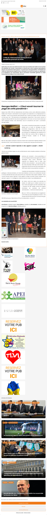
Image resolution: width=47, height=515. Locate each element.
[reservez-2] (23, 326)
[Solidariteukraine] (23, 388)
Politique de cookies (19, 512)
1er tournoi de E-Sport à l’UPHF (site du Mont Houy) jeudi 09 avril (23, 435)
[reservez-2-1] (23, 372)
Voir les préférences (23, 509)
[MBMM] (23, 12)
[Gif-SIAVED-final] (35, 253)
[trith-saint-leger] (23, 280)
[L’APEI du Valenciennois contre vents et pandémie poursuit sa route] (23, 39)
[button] (44, 6)
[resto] (35, 266)
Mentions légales (27, 512)
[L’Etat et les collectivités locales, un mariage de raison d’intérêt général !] (23, 409)
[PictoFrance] (12, 266)
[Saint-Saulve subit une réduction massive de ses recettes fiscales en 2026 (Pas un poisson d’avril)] (23, 449)
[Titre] (1, 3)
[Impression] (23, 295)
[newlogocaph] (23, 19)
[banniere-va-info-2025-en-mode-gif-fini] (23, 26)
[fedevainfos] (23, 342)
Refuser (23, 506)
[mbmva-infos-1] (23, 311)
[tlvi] (23, 357)
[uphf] (12, 253)
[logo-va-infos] (23, 6)
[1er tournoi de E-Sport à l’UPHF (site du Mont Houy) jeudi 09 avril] (23, 429)
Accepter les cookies (23, 503)
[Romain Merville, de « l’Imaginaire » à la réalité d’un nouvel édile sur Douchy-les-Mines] (23, 489)
